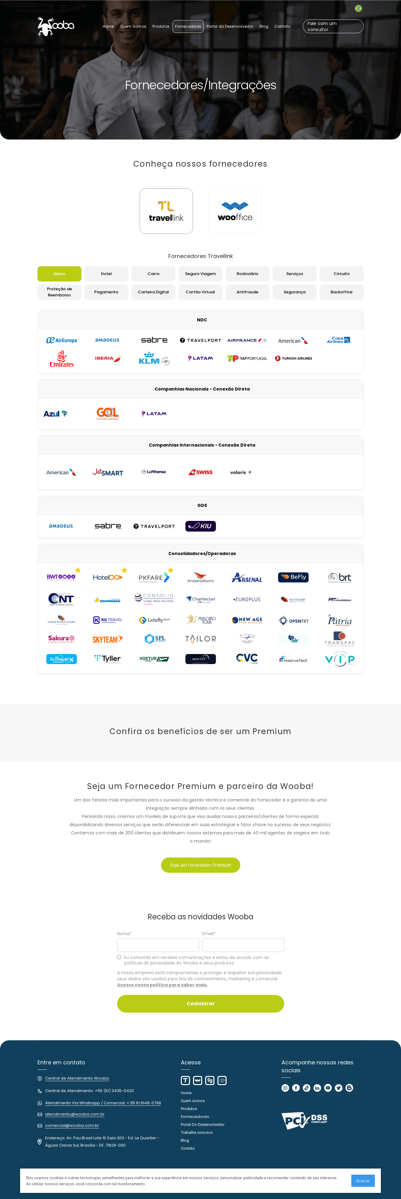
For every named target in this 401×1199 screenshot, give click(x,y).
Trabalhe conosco (197, 1132)
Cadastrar (201, 1003)
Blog (185, 1140)
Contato (188, 1148)
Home (186, 1093)
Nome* (124, 934)
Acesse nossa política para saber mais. (162, 985)
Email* (209, 934)
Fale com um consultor (322, 26)
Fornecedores (195, 1116)
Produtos (189, 1108)
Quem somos (193, 1100)
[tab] (166, 211)
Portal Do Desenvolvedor (202, 1124)
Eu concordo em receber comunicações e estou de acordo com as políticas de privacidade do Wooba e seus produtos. (193, 960)
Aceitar (363, 1180)
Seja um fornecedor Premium (200, 865)
